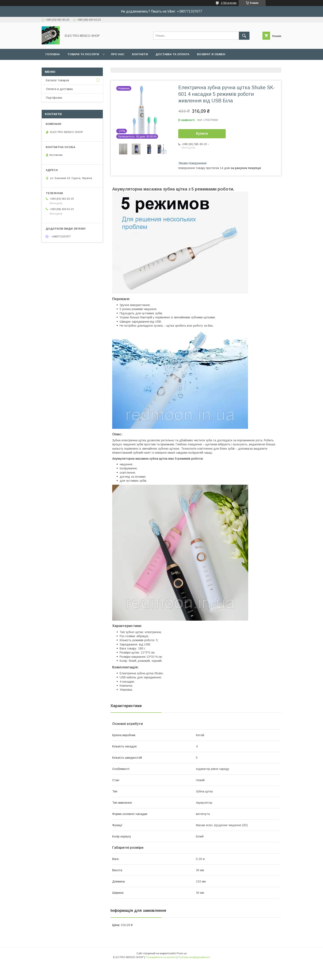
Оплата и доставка (59, 89)
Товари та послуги (83, 54)
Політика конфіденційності (194, 957)
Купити (202, 133)
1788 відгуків (229, 2)
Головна (52, 54)
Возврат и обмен (211, 54)
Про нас (117, 54)
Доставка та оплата (172, 54)
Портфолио (54, 97)
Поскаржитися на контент (161, 957)
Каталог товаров (57, 80)
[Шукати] (244, 36)
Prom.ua (182, 953)
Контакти (140, 54)
